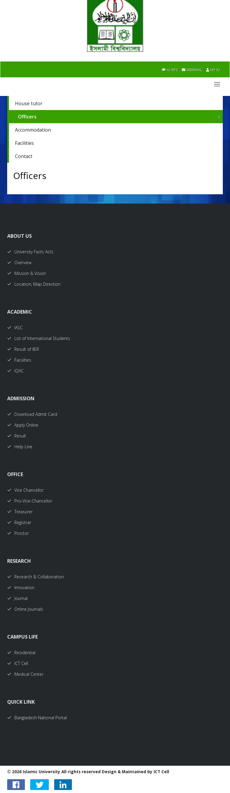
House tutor (29, 103)
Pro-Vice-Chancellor (29, 501)
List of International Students (38, 338)
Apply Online (22, 425)
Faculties (19, 360)
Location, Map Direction (33, 284)
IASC (15, 327)
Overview (19, 262)
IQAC (15, 371)
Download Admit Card (32, 414)
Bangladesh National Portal (37, 717)
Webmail (192, 69)
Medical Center (25, 674)
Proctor (18, 533)
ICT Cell (17, 663)
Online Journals (25, 609)
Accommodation (33, 130)
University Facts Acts (30, 252)
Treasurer (20, 511)
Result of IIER (23, 349)
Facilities (24, 143)
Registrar (19, 522)
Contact (23, 156)
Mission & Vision (26, 273)
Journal (17, 598)
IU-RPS (169, 69)
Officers (27, 116)
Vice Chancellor (25, 490)
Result (16, 436)
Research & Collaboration (35, 577)
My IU (213, 69)
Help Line (19, 446)
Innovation (20, 587)
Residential (21, 652)
